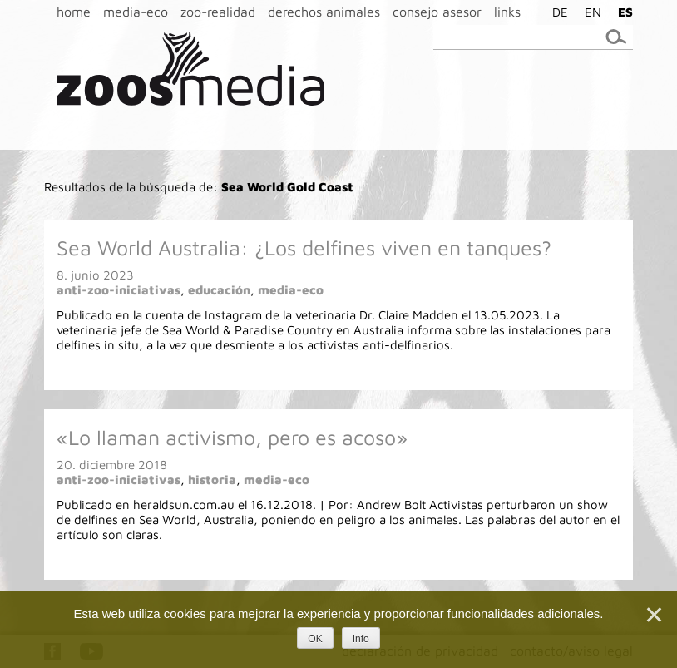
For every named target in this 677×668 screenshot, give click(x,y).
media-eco (135, 11)
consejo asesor (437, 11)
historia (212, 480)
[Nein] (653, 615)
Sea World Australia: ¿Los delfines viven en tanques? (304, 247)
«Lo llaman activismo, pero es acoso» (232, 437)
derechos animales (324, 11)
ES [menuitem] (625, 12)
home (74, 11)
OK (315, 639)
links (507, 11)
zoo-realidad (217, 11)
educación (219, 290)
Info (361, 639)
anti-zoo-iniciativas (118, 290)
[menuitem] (556, 11)
